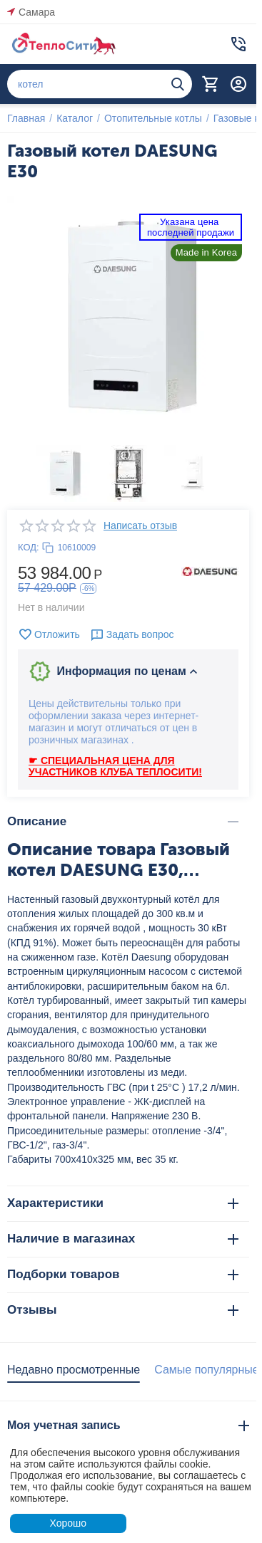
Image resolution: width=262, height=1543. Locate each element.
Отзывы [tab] (122, 1310)
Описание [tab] (122, 821)
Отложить (49, 634)
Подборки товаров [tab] (122, 1274)
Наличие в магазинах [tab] (122, 1238)
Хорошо (67, 1523)
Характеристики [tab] (122, 1203)
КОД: (28, 547)
